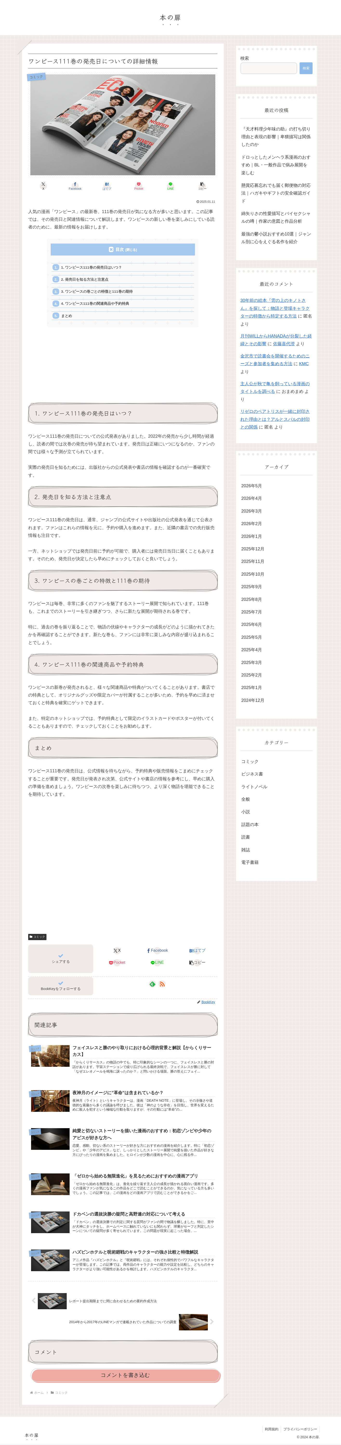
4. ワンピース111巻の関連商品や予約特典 (95, 304)
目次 (120, 249)
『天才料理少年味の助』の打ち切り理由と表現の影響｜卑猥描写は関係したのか (276, 137)
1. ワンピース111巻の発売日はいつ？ (91, 267)
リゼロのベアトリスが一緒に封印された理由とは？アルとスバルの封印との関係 (275, 419)
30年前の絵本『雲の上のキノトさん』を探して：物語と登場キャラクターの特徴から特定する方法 (275, 308)
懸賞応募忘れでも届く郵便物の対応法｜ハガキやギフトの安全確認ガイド (276, 193)
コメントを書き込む (125, 1376)
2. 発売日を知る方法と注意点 (85, 280)
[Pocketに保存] (139, 186)
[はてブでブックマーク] (107, 186)
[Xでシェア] (43, 186)
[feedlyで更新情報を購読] (152, 985)
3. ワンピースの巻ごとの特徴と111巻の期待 (97, 292)
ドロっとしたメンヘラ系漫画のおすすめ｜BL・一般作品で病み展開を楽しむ (276, 165)
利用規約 (271, 1430)
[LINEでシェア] (170, 186)
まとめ (66, 316)
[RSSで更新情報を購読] (162, 985)
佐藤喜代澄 (284, 343)
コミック (37, 937)
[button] (202, 186)
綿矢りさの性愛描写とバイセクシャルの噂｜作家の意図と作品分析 (276, 217)
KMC (304, 363)
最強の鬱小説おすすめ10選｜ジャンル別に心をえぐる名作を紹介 (276, 238)
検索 (244, 58)
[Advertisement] (122, 368)
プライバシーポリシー (300, 1430)
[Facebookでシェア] (75, 186)
